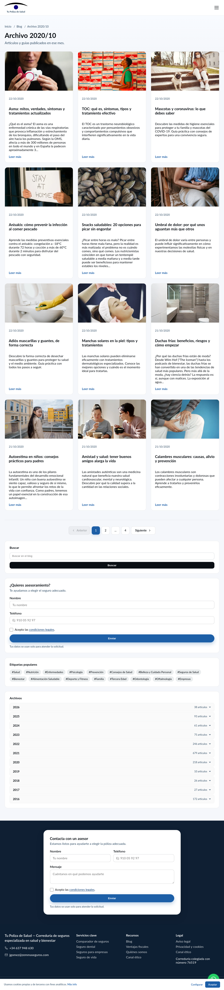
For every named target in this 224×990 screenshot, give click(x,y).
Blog (19, 26)
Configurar (197, 984)
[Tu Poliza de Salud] (16, 7)
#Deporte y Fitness (77, 679)
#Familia (99, 679)
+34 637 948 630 (19, 948)
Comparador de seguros (92, 941)
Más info (72, 984)
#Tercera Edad (118, 679)
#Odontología (141, 679)
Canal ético (133, 957)
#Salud (16, 672)
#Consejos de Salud (121, 672)
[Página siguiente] (143, 530)
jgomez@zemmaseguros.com (27, 955)
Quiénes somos (136, 951)
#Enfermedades (54, 672)
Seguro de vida (86, 957)
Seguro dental (85, 946)
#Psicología (76, 672)
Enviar (112, 638)
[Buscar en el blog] (112, 556)
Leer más (15, 156)
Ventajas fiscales (137, 946)
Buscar (112, 565)
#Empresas (184, 679)
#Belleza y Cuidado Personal (155, 672)
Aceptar (212, 984)
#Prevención (96, 672)
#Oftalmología (163, 679)
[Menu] (216, 7)
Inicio (8, 26)
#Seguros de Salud (188, 672)
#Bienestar (18, 679)
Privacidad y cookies (190, 946)
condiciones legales (41, 629)
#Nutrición (32, 672)
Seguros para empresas (92, 951)
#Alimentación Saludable (45, 679)
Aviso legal (183, 941)
